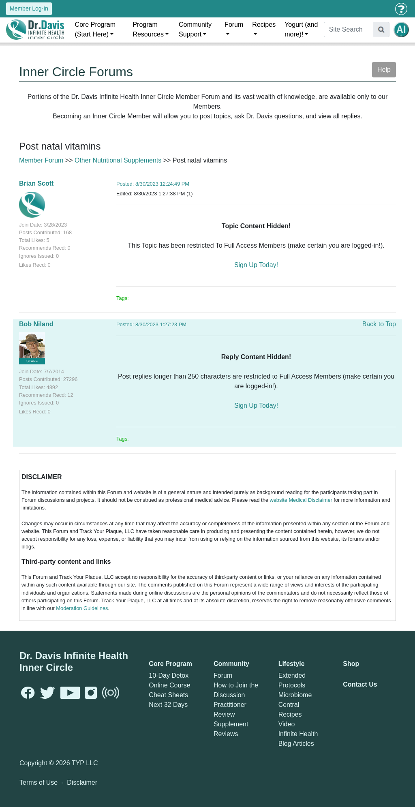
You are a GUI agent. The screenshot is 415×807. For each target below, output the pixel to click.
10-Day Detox (168, 675)
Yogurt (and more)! (301, 29)
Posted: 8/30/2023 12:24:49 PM (152, 184)
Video (286, 724)
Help (384, 69)
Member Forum (41, 160)
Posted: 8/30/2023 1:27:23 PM (151, 324)
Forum (234, 24)
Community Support (195, 29)
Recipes (264, 24)
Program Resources (148, 29)
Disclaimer (82, 782)
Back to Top (379, 324)
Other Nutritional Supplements (118, 160)
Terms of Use (38, 782)
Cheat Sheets (168, 694)
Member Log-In (29, 8)
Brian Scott (36, 183)
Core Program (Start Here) (95, 29)
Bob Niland (36, 324)
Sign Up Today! (256, 264)
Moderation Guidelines (82, 608)
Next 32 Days (168, 704)
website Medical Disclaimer (301, 500)
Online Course (169, 685)
